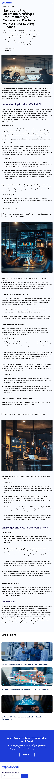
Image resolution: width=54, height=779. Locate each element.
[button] (51, 2)
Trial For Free (27, 755)
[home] (6, 3)
